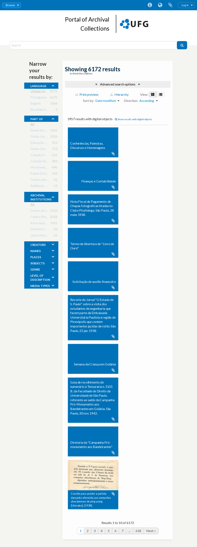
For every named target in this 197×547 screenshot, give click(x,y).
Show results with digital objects (133, 119)
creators (38, 244)
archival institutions (40, 196)
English (35, 104)
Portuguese (38, 98)
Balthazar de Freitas (44, 186)
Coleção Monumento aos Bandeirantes (57, 162)
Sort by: (88, 100)
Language (160, 5)
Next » (151, 531)
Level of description (40, 277)
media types (40, 285)
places (35, 256)
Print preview (86, 94)
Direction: (131, 100)
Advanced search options (117, 84)
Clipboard (170, 5)
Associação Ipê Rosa (44, 224)
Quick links (150, 5)
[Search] (94, 45)
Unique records (41, 92)
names (35, 250)
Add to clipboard (113, 154)
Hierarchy (119, 94)
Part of (36, 118)
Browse (10, 5)
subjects (37, 262)
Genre (35, 268)
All (32, 125)
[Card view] (153, 94)
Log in (185, 5)
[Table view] (161, 94)
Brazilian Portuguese (45, 110)
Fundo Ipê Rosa (41, 131)
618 (138, 531)
